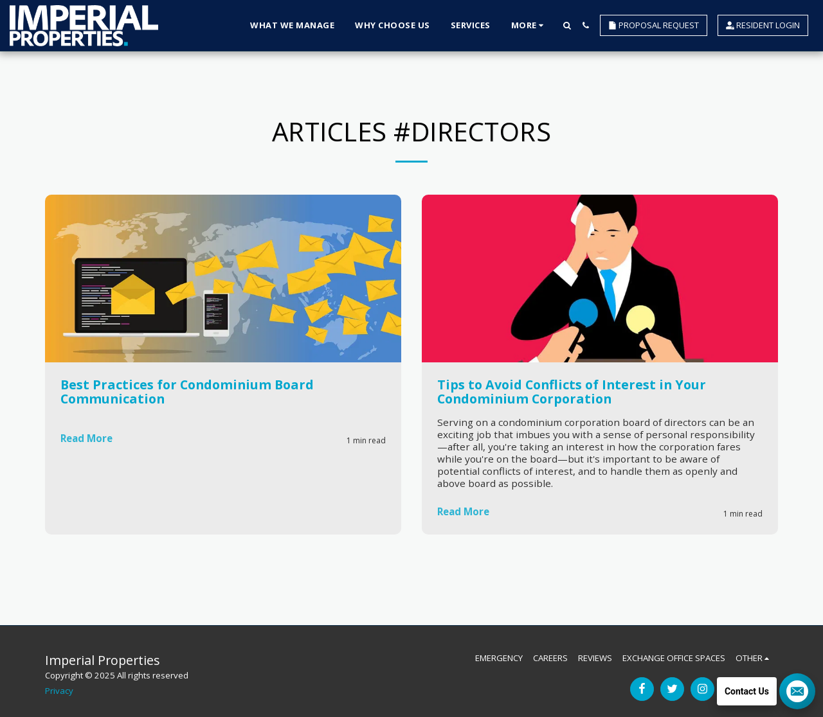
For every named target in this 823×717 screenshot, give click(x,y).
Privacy (59, 690)
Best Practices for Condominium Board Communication (187, 391)
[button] (566, 25)
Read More (88, 439)
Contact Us (747, 691)
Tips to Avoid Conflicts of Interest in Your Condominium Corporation (571, 391)
